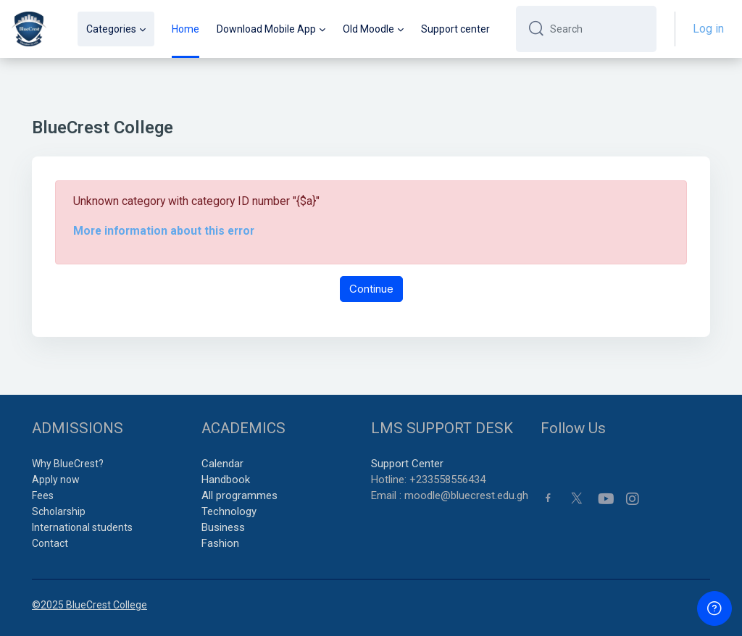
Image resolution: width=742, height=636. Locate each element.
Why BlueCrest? (68, 463)
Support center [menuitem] (455, 29)
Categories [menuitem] (111, 29)
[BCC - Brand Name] (29, 29)
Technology (229, 511)
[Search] (598, 28)
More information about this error (163, 231)
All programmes (239, 495)
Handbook (225, 479)
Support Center (407, 463)
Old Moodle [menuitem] (368, 29)
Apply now (56, 479)
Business (223, 527)
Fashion (220, 543)
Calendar (222, 463)
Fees (43, 495)
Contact (50, 543)
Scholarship (59, 511)
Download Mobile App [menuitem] (266, 29)
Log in (708, 28)
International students (82, 527)
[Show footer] (714, 608)
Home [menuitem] (185, 29)
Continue (371, 289)
